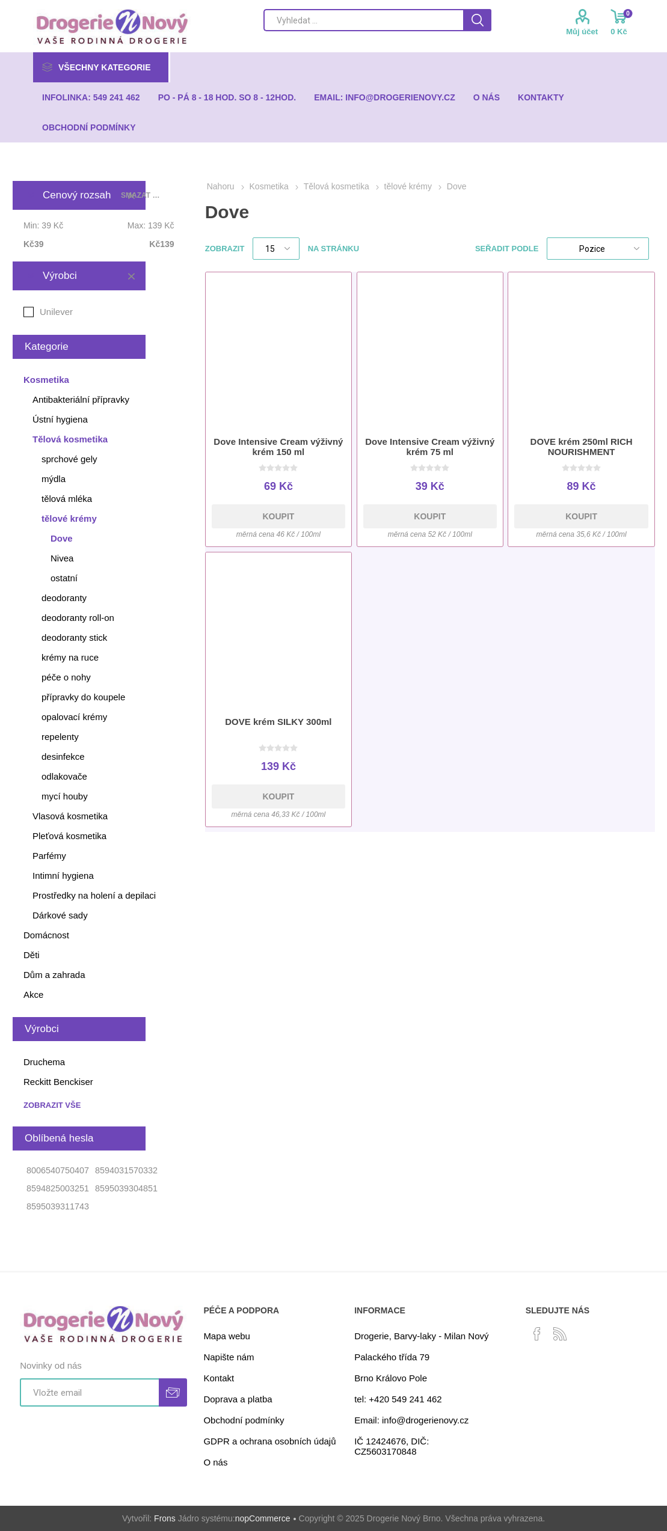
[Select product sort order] (598, 248)
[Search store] (363, 20)
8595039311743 (57, 1206)
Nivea (62, 558)
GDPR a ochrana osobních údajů (269, 1441)
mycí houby (64, 796)
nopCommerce (262, 1518)
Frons (165, 1518)
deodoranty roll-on (77, 618)
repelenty (60, 737)
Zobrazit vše (52, 1105)
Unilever (56, 312)
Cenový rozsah (77, 195)
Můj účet (582, 31)
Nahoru (221, 186)
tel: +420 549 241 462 (398, 1399)
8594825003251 (57, 1188)
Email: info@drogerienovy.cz (411, 1420)
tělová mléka (66, 499)
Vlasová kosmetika (70, 816)
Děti (31, 955)
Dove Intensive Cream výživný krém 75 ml (429, 446)
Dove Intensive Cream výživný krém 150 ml (278, 446)
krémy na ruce (70, 657)
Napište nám (228, 1357)
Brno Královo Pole (390, 1378)
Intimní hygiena (63, 875)
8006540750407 (57, 1170)
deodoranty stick (74, 637)
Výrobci (60, 275)
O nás (215, 1462)
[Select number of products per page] (276, 248)
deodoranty (64, 598)
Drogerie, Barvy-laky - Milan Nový (421, 1336)
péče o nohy (66, 677)
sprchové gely (69, 459)
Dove (62, 538)
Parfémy (49, 856)
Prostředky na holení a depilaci (94, 895)
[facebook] (537, 1333)
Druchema (44, 1062)
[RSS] (560, 1333)
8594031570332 (126, 1170)
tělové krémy (69, 518)
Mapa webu (226, 1336)
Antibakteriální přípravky (80, 399)
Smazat (131, 275)
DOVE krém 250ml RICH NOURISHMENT (581, 446)
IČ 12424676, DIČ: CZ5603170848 (391, 1446)
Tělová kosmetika (70, 439)
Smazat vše (141, 195)
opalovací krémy (74, 717)
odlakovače (64, 776)
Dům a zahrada (54, 975)
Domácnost (46, 935)
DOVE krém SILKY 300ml (278, 722)
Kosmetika (46, 379)
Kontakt (218, 1378)
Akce (33, 994)
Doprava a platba (237, 1399)
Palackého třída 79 (391, 1357)
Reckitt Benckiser (58, 1082)
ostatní (64, 578)
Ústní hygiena (60, 419)
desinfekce (63, 756)
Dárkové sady (60, 915)
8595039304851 (126, 1188)
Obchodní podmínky (243, 1420)
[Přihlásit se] (89, 1392)
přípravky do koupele (83, 697)
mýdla (53, 479)
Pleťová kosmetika (69, 836)
